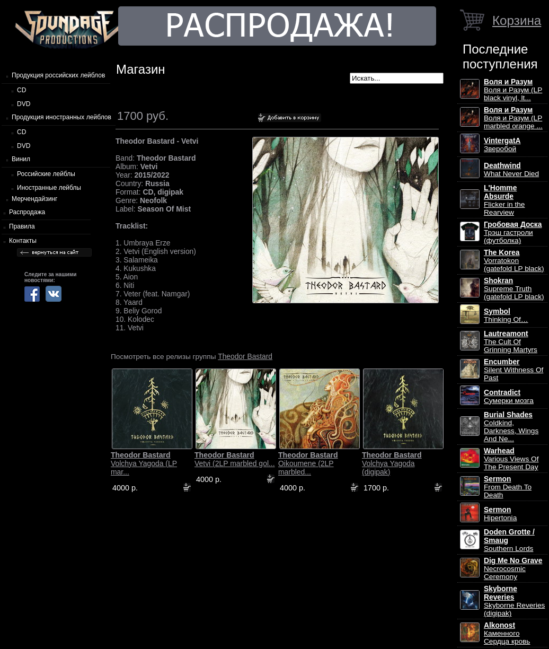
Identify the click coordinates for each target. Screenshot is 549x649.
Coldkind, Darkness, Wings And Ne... (511, 427)
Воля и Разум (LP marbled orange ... (513, 118)
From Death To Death (508, 487)
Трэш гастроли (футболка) (513, 232)
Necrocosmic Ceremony (513, 569)
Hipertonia (500, 514)
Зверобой (502, 145)
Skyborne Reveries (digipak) (514, 601)
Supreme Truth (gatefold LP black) (514, 289)
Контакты (23, 240)
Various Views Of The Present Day (511, 459)
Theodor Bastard (245, 356)
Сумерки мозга (509, 397)
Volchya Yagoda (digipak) (392, 463)
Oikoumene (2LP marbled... (308, 463)
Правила (22, 226)
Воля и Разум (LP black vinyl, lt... (513, 90)
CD (21, 90)
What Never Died (511, 170)
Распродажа (27, 212)
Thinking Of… (506, 315)
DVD (23, 104)
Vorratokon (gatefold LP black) (514, 261)
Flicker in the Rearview (504, 200)
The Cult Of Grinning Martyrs (510, 342)
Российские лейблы (46, 174)
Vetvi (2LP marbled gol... (234, 459)
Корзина (516, 20)
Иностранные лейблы (49, 187)
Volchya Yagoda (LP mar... (144, 463)
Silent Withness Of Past (513, 370)
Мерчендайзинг (34, 199)
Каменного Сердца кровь (507, 633)
